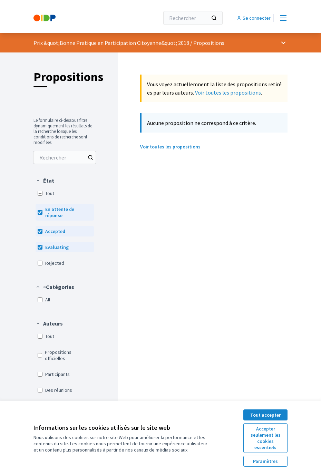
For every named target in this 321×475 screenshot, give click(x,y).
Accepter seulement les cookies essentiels (266, 438)
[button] (44, 180)
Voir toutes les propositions (228, 92)
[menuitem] (64, 157)
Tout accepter (265, 415)
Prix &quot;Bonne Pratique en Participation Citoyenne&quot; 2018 (111, 42)
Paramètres (265, 461)
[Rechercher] (193, 18)
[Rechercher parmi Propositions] (64, 157)
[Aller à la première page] (79, 18)
